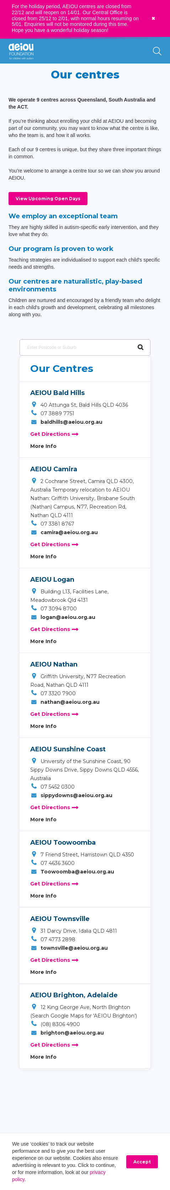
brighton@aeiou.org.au (67, 1033)
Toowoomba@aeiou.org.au (72, 871)
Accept (142, 1161)
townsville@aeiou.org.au (69, 948)
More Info (43, 446)
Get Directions (54, 434)
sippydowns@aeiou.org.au (71, 795)
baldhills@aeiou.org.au (66, 422)
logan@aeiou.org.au (62, 617)
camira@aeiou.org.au (64, 532)
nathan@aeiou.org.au (65, 702)
